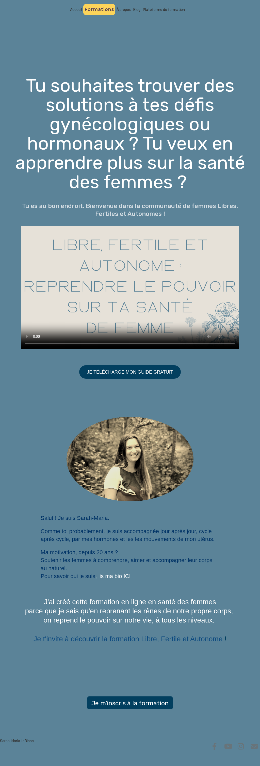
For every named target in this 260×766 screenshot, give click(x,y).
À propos (124, 10)
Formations (99, 9)
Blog (136, 10)
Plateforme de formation (164, 10)
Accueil (76, 10)
